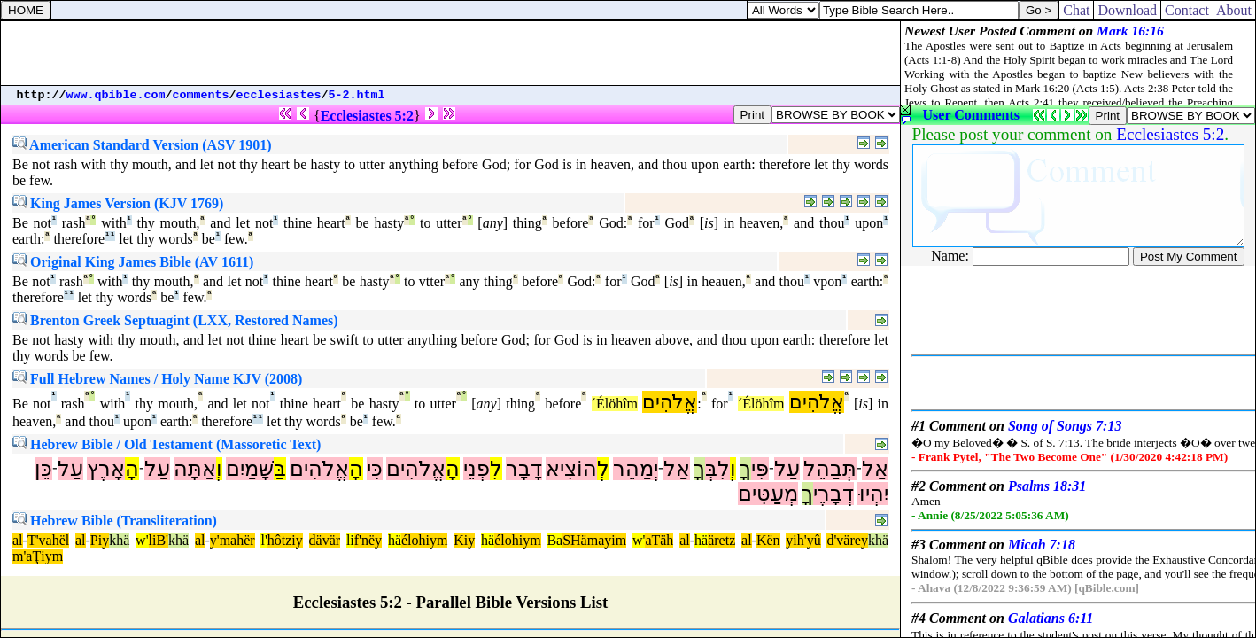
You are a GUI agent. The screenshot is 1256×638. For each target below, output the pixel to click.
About (1234, 10)
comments (201, 95)
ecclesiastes (279, 95)
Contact (1187, 10)
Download (1127, 10)
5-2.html (357, 95)
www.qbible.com (116, 95)
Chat (1076, 10)
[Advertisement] (451, 53)
